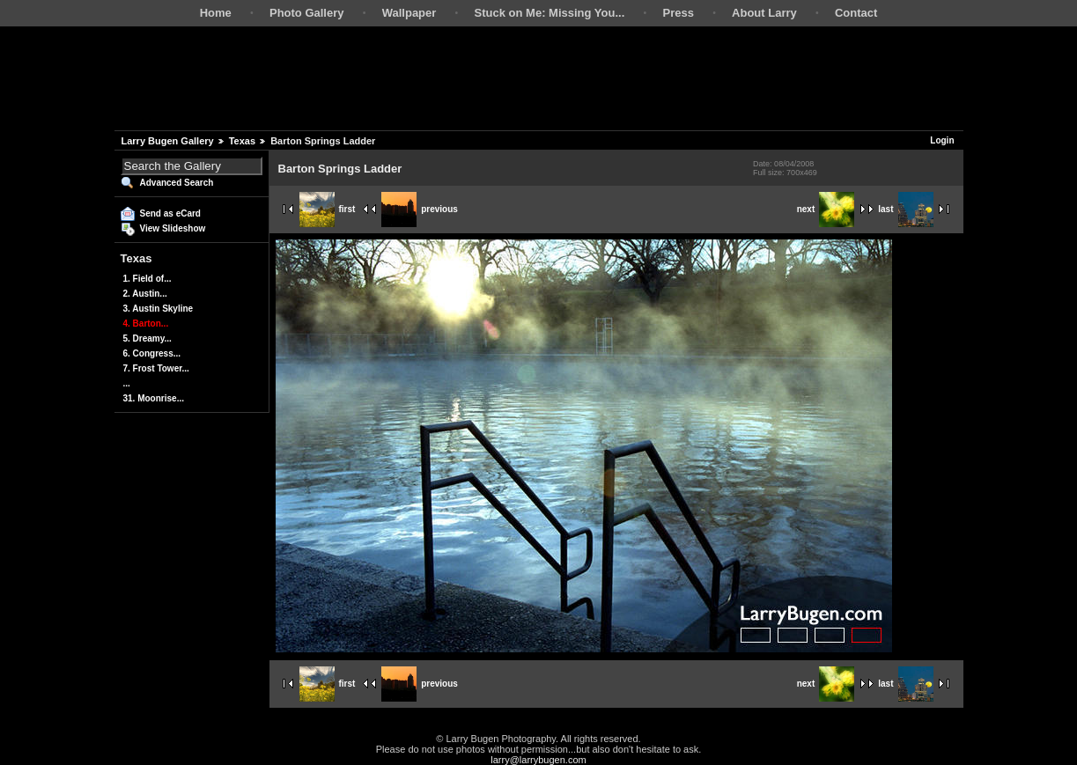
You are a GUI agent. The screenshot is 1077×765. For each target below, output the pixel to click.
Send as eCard (170, 213)
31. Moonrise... (153, 398)
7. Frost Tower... (156, 368)
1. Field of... (147, 278)
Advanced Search (177, 183)
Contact (856, 12)
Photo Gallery (306, 12)
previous (419, 209)
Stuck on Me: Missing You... (550, 12)
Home (216, 12)
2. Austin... (145, 293)
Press (677, 12)
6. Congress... (152, 353)
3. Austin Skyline (158, 308)
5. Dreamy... (147, 338)
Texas (242, 141)
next (826, 209)
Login (942, 140)
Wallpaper (409, 12)
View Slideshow (173, 228)
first (327, 209)
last (905, 209)
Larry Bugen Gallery (168, 141)
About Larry (764, 12)
